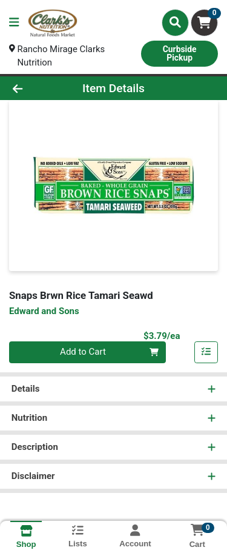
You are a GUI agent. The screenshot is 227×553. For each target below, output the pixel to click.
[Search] (175, 22)
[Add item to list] (206, 353)
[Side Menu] (14, 22)
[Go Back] (35, 88)
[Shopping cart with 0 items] (204, 22)
